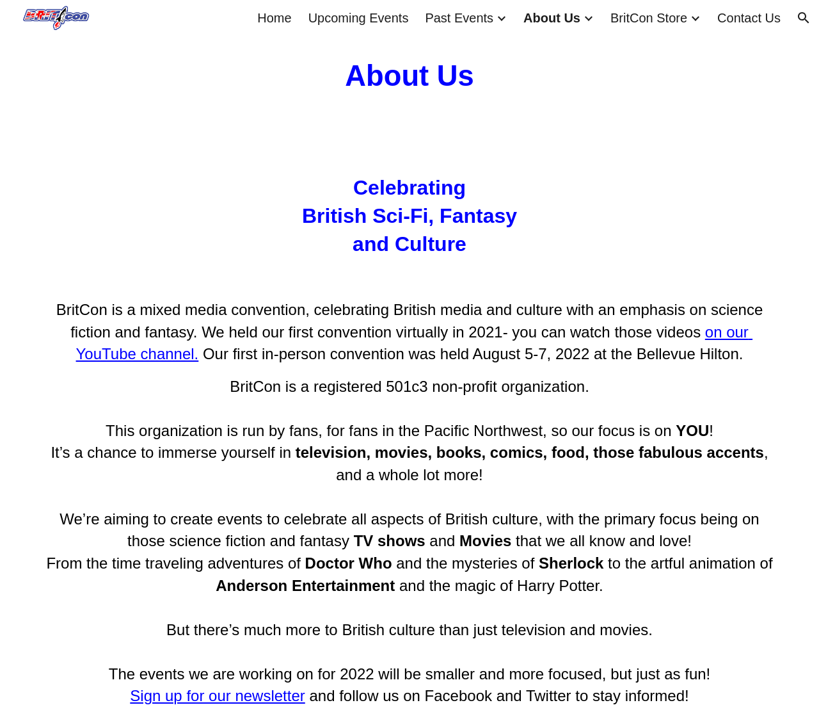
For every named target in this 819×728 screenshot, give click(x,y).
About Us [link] (551, 18)
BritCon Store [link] (648, 18)
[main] (409, 76)
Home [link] (274, 18)
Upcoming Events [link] (358, 18)
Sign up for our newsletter (217, 695)
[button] (803, 18)
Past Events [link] (459, 18)
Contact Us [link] (749, 18)
